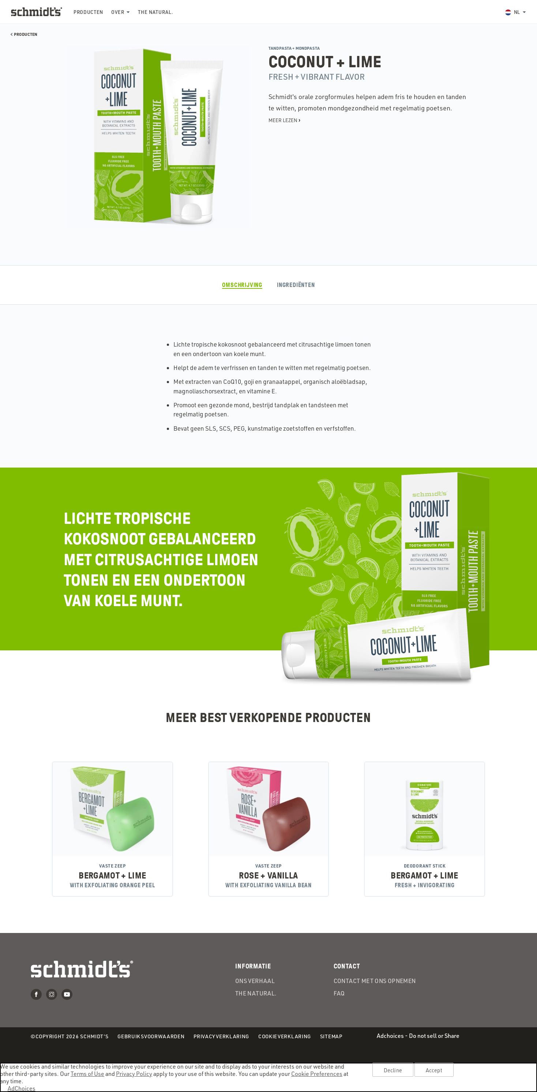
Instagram (51, 994)
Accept (434, 1070)
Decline (393, 1070)
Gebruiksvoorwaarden (150, 1036)
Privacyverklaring (221, 1036)
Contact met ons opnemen (375, 981)
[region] (268, 1077)
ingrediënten (296, 285)
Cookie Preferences (316, 1073)
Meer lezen (284, 120)
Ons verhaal (255, 981)
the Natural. (155, 12)
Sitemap (331, 1036)
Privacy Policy (134, 1073)
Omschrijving (242, 285)
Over (117, 12)
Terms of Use (87, 1073)
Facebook (36, 994)
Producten (88, 12)
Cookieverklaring (284, 1036)
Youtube (66, 994)
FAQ (339, 993)
